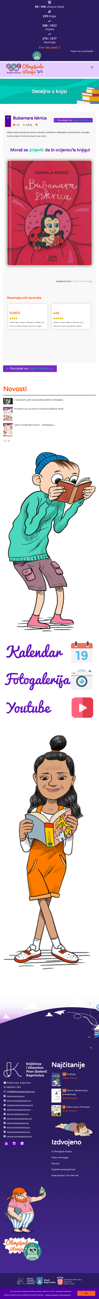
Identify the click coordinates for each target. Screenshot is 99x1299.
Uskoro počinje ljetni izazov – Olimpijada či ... (35, 425)
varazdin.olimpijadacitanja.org (19, 1136)
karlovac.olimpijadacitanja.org (19, 1119)
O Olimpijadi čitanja (61, 1151)
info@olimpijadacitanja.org (21, 1091)
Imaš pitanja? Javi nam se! (64, 1175)
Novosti (55, 1163)
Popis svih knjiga (59, 1157)
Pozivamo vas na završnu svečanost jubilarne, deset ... (39, 409)
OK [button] (86, 1293)
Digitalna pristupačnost (63, 1169)
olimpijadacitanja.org (15, 1096)
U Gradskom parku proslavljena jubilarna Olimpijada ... (39, 400)
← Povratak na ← (73, 120)
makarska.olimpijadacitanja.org (20, 1105)
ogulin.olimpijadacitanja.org (18, 1132)
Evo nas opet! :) (49, 47)
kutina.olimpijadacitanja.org (18, 1127)
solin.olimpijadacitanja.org (18, 1123)
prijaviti (36, 150)
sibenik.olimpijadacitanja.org (19, 1110)
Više (5, 440)
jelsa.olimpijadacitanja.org (18, 1114)
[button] (58, 1295)
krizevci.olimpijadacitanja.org (19, 1101)
